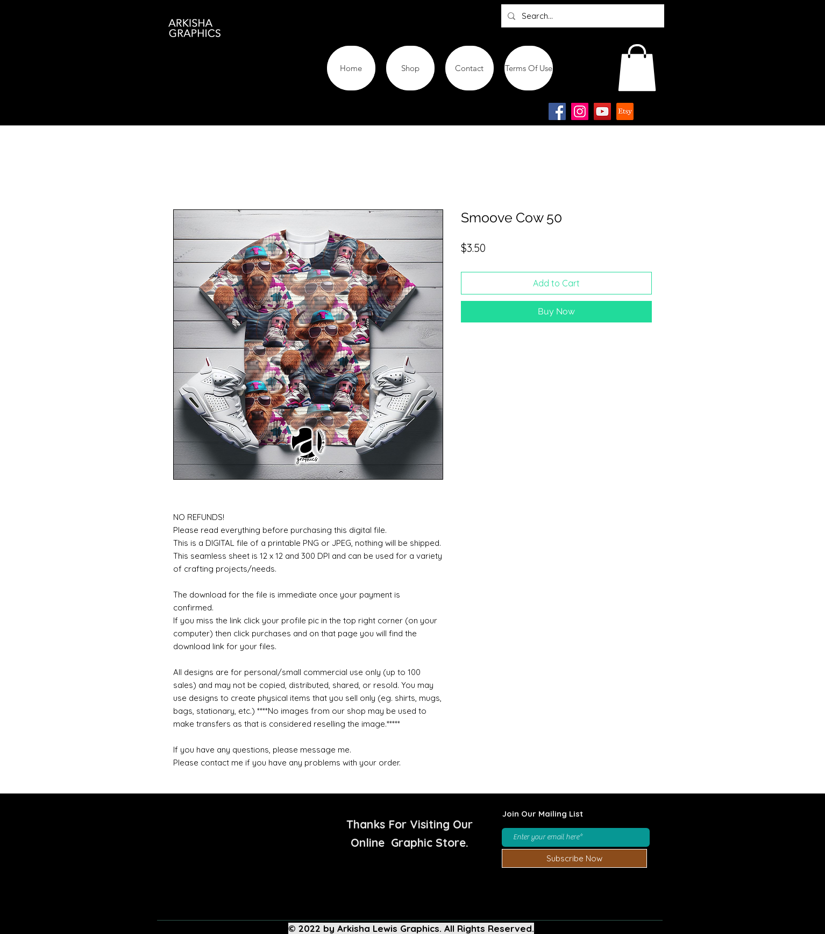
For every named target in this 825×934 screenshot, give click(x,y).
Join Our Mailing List (542, 814)
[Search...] (582, 15)
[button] (637, 67)
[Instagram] (579, 111)
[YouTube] (602, 111)
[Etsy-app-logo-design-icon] (625, 111)
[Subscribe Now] (574, 858)
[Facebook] (557, 111)
